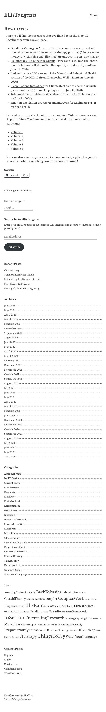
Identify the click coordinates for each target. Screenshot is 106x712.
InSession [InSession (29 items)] (15, 617)
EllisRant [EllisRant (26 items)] (34, 605)
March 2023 (11, 319)
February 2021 (12, 411)
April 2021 (10, 401)
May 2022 (9, 346)
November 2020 (13, 424)
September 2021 (13, 379)
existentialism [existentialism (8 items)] (14, 611)
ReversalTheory (13, 556)
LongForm (10, 528)
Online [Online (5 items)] (42, 624)
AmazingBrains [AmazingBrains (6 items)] (14, 592)
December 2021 (12, 365)
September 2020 (13, 433)
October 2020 (12, 429)
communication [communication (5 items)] (35, 599)
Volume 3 (17, 140)
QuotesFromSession (15, 551)
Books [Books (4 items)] (82, 593)
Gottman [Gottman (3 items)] (44, 612)
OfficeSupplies (12, 538)
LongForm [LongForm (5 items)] (86, 618)
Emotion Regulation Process (29, 102)
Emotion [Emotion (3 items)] (48, 606)
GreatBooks (10, 510)
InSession (9, 515)
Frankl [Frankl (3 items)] (26, 612)
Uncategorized (12, 565)
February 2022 (12, 360)
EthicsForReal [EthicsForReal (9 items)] (84, 606)
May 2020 (9, 452)
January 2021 (11, 415)
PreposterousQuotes (15, 547)
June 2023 (9, 305)
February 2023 (12, 324)
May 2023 (9, 310)
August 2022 (11, 337)
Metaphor (9, 533)
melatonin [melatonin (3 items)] (97, 619)
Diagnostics (10, 492)
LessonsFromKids (14, 524)
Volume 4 (17, 144)
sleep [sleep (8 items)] (91, 630)
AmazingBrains (12, 474)
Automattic (25, 699)
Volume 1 (17, 132)
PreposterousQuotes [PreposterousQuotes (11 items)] (20, 630)
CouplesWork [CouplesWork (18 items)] (71, 598)
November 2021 (13, 369)
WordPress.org (12, 673)
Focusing (29, 48)
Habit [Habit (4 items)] (69, 612)
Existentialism (12, 506)
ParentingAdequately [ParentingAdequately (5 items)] (70, 624)
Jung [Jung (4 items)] (76, 618)
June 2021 (9, 392)
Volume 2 (17, 136)
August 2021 (10, 383)
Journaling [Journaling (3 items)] (69, 619)
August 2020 (11, 438)
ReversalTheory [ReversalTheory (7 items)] (57, 630)
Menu (94, 15)
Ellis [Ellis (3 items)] (22, 606)
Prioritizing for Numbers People (22, 279)
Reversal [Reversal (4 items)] (41, 630)
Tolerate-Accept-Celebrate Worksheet (35, 94)
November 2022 (13, 328)
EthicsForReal (12, 501)
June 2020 (9, 447)
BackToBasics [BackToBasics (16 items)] (48, 592)
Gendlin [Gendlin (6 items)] (35, 611)
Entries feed (11, 664)
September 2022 (13, 333)
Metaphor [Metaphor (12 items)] (12, 624)
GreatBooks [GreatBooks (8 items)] (57, 611)
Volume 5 (17, 148)
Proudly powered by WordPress (18, 695)
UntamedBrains (13, 570)
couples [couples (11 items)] (51, 599)
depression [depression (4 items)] (90, 599)
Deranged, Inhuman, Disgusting (21, 288)
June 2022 (9, 342)
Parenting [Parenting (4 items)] (52, 625)
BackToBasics (11, 478)
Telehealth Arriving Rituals (19, 274)
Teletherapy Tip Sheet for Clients (33, 60)
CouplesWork (11, 487)
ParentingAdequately (16, 542)
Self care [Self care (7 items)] (81, 630)
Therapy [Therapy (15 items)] (29, 636)
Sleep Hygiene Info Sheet (27, 85)
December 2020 (13, 420)
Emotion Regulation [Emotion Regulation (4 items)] (62, 606)
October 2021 (11, 374)
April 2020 (10, 456)
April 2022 (10, 351)
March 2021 (10, 406)
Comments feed (13, 668)
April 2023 (10, 314)
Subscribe (14, 247)
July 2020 (9, 443)
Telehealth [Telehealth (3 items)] (16, 637)
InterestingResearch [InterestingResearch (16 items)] (45, 618)
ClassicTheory (12, 483)
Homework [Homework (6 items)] (79, 611)
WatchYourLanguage (15, 574)
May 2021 (9, 397)
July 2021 (9, 388)
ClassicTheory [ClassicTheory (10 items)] (15, 598)
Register (8, 655)
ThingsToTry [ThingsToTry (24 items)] (51, 636)
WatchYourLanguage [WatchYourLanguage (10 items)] (81, 636)
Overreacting (11, 270)
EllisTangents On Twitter (18, 190)
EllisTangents (20, 15)
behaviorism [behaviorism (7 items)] (70, 592)
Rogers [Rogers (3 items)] (72, 630)
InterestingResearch (15, 519)
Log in (7, 659)
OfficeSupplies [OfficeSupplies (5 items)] (29, 624)
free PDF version (37, 73)
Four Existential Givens (17, 284)
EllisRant (9, 496)
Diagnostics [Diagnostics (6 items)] (11, 606)
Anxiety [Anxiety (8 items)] (30, 592)
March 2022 (11, 356)
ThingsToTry (11, 561)
